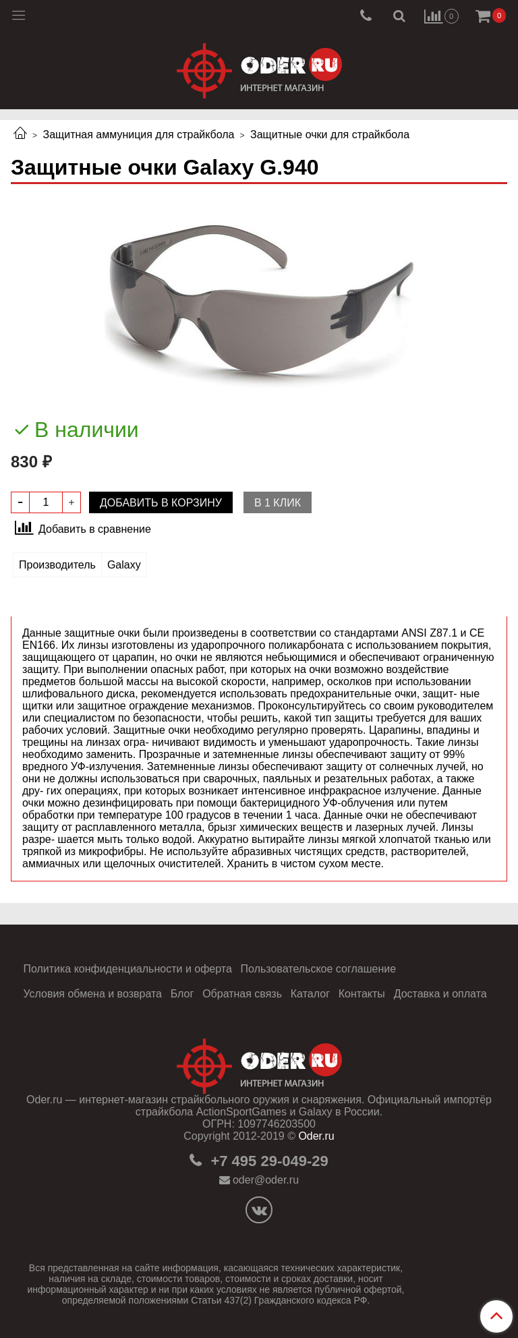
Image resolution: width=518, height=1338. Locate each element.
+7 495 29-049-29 (267, 1161)
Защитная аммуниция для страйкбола (138, 134)
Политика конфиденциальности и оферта (127, 969)
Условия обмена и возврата (92, 993)
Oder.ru (316, 1136)
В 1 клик (277, 502)
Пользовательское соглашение (318, 969)
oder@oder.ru (266, 1180)
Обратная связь (242, 993)
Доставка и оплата (440, 993)
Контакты (362, 993)
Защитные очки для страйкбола (329, 134)
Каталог (310, 993)
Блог (182, 993)
